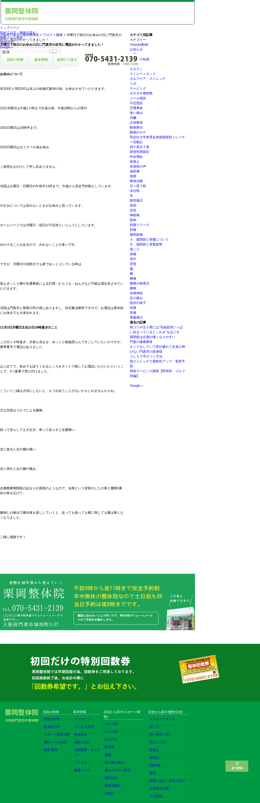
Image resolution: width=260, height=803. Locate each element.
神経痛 (135, 215)
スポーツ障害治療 (57, 734)
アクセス (80, 762)
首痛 (133, 312)
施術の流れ (82, 742)
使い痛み (136, 113)
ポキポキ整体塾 (141, 93)
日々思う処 (138, 186)
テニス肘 (111, 731)
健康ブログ (82, 770)
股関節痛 (136, 234)
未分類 (135, 190)
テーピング (138, 88)
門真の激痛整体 (141, 342)
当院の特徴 (52, 719)
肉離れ (109, 793)
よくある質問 (84, 726)
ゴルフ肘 (111, 724)
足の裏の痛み (114, 762)
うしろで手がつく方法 (146, 356)
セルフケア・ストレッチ (148, 78)
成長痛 (135, 171)
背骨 (133, 264)
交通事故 (136, 108)
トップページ (10, 27)
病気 (133, 205)
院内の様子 (138, 303)
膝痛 (133, 288)
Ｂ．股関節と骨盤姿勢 (146, 244)
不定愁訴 (136, 103)
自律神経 (136, 293)
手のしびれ (157, 742)
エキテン (136, 69)
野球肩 (109, 747)
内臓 (133, 117)
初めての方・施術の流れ (18, 32)
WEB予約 (7, 42)
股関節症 (111, 778)
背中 (133, 259)
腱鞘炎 (154, 757)
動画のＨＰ (138, 132)
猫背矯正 (136, 200)
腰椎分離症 (113, 785)
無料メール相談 (11, 37)
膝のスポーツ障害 (118, 770)
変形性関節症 (139, 151)
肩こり (135, 249)
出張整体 (136, 122)
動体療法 (136, 127)
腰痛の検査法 (139, 283)
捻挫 (133, 176)
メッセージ (82, 719)
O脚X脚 (154, 765)
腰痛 (133, 278)
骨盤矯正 (136, 317)
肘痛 (133, 229)
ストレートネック (143, 74)
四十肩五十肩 (139, 147)
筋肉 (133, 220)
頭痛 (133, 307)
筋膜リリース (139, 225)
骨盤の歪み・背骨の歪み (167, 780)
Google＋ (7, 47)
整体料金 (80, 734)
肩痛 (133, 254)
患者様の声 (138, 166)
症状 (133, 210)
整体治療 (136, 181)
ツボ (133, 83)
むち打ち (111, 739)
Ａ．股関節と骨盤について (149, 239)
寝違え (135, 161)
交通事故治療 (159, 788)
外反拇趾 (136, 156)
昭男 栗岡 (50, 750)
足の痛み (136, 298)
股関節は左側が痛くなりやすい (152, 337)
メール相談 (138, 98)
